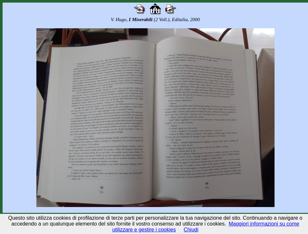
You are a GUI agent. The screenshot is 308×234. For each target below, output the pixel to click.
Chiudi (191, 229)
